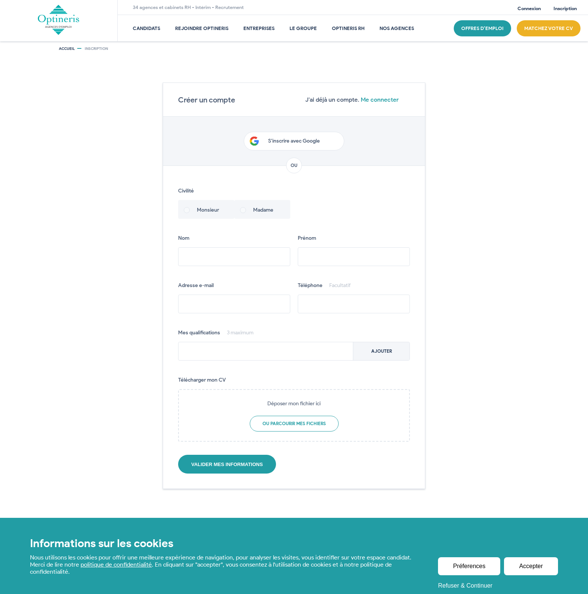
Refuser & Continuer (465, 585)
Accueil (67, 48)
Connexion (529, 8)
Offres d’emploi (482, 28)
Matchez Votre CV (548, 28)
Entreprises (258, 28)
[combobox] (294, 351)
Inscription (565, 8)
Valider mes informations (227, 464)
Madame (263, 210)
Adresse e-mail (196, 285)
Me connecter (380, 99)
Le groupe (303, 28)
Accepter (531, 566)
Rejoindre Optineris (201, 28)
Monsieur (208, 210)
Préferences (469, 566)
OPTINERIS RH (348, 28)
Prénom (307, 238)
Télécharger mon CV (202, 380)
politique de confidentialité (116, 564)
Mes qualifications (216, 332)
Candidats (146, 28)
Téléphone (324, 285)
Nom (183, 238)
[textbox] (294, 351)
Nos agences (397, 28)
